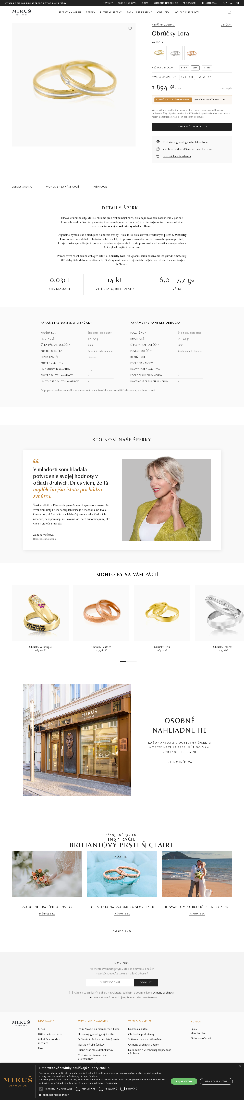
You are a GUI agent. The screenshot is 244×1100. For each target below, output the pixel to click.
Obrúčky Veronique (40, 647)
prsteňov (169, 235)
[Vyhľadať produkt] (229, 12)
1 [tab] (123, 661)
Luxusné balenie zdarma (177, 156)
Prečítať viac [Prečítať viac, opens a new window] (112, 1083)
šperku (143, 256)
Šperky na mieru (70, 12)
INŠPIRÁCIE (100, 187)
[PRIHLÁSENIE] (231, 3)
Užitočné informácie (166, 3)
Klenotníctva (209, 3)
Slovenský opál (127, 3)
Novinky (108, 3)
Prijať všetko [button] (184, 1081)
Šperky (90, 12)
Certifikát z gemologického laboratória (185, 142)
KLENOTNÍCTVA (180, 762)
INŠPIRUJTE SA (47, 985)
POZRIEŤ (122, 857)
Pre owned (189, 3)
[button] (102, 1095)
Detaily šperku (22, 187)
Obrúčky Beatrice (101, 647)
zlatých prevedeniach (156, 260)
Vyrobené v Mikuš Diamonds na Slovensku (188, 149)
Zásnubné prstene (139, 12)
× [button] (240, 1066)
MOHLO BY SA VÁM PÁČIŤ (62, 187)
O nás (145, 3)
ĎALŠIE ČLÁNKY (122, 1002)
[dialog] (122, 1081)
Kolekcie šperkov (187, 12)
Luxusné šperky (111, 12)
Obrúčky (163, 12)
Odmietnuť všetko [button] (216, 1081)
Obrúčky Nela (162, 647)
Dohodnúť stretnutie (192, 127)
